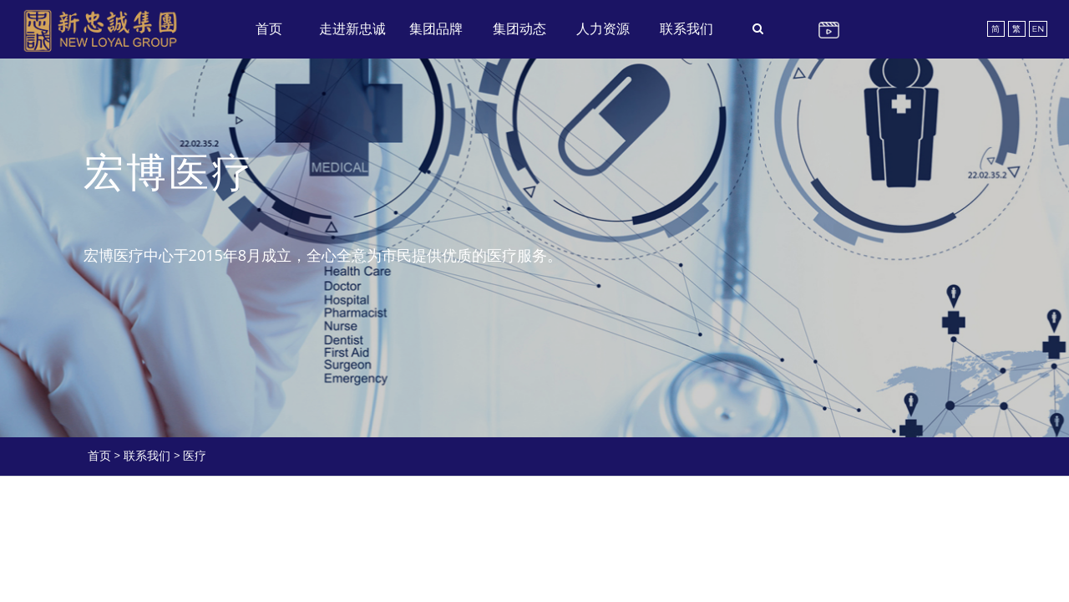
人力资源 (603, 29)
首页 (269, 29)
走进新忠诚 (352, 29)
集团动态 (519, 29)
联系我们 (686, 29)
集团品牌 (436, 29)
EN (1038, 28)
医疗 (194, 455)
